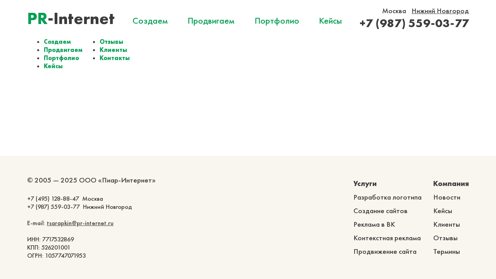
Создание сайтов (380, 210)
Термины (446, 251)
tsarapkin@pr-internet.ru (80, 223)
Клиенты (113, 50)
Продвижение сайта (385, 251)
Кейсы (330, 20)
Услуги (365, 183)
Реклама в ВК (374, 224)
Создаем (150, 20)
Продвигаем (211, 20)
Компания (451, 183)
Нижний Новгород (440, 11)
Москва (394, 11)
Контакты (115, 58)
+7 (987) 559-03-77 (414, 23)
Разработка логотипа (387, 197)
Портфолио (277, 20)
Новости (446, 197)
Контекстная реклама (387, 238)
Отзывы (111, 42)
